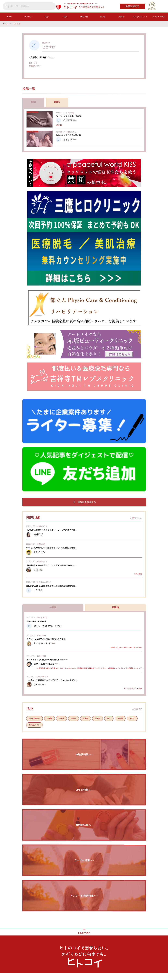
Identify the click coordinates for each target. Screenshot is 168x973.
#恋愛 (112, 647)
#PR (139, 688)
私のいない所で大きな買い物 (68, 135)
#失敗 (120, 718)
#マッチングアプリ (131, 688)
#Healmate (71, 668)
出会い (68, 112)
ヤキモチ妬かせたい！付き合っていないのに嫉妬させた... (51, 547)
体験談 (33, 102)
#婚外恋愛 (41, 668)
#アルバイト (34, 725)
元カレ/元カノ (45, 582)
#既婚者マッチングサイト (97, 668)
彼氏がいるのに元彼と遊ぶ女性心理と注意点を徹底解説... (51, 586)
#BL (109, 718)
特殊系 (68, 132)
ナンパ (44, 561)
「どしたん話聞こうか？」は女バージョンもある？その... (51, 530)
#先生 (97, 718)
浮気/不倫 (40, 676)
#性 (130, 647)
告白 (44, 635)
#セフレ (118, 647)
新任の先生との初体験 (36, 621)
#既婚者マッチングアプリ (117, 668)
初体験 (44, 617)
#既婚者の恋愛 (81, 668)
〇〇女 (73, 132)
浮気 (46, 676)
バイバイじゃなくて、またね (68, 115)
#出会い (125, 647)
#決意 (85, 718)
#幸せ (61, 718)
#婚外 (48, 668)
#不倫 (53, 668)
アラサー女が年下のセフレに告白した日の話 (45, 639)
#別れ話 (59, 125)
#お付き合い (34, 718)
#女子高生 (138, 574)
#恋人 (132, 718)
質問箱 (57, 102)
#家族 (49, 718)
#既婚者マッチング (134, 668)
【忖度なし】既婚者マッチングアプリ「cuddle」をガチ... (51, 680)
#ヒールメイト (61, 668)
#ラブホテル (136, 647)
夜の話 (39, 617)
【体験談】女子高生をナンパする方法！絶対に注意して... (51, 565)
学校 (72, 112)
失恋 (38, 582)
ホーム (5, 23)
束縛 (43, 544)
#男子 (73, 718)
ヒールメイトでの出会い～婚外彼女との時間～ (46, 659)
